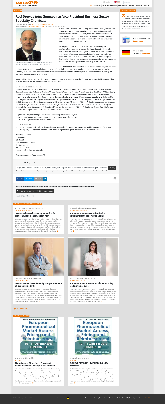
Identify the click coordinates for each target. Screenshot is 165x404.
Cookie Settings (147, 398)
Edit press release (45, 191)
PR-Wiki (101, 2)
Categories (97, 5)
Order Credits (122, 5)
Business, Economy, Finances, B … (32, 208)
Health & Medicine (28, 358)
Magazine (139, 5)
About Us (146, 5)
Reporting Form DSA (135, 398)
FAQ (86, 398)
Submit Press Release (109, 5)
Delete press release (25, 191)
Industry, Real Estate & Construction (42, 24)
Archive (131, 5)
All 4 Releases (20, 309)
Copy (112, 168)
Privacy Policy (98, 398)
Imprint (107, 2)
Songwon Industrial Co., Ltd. (36, 26)
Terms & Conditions (110, 398)
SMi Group (18, 360)
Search (144, 2)
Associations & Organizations (32, 278)
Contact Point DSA (122, 398)
